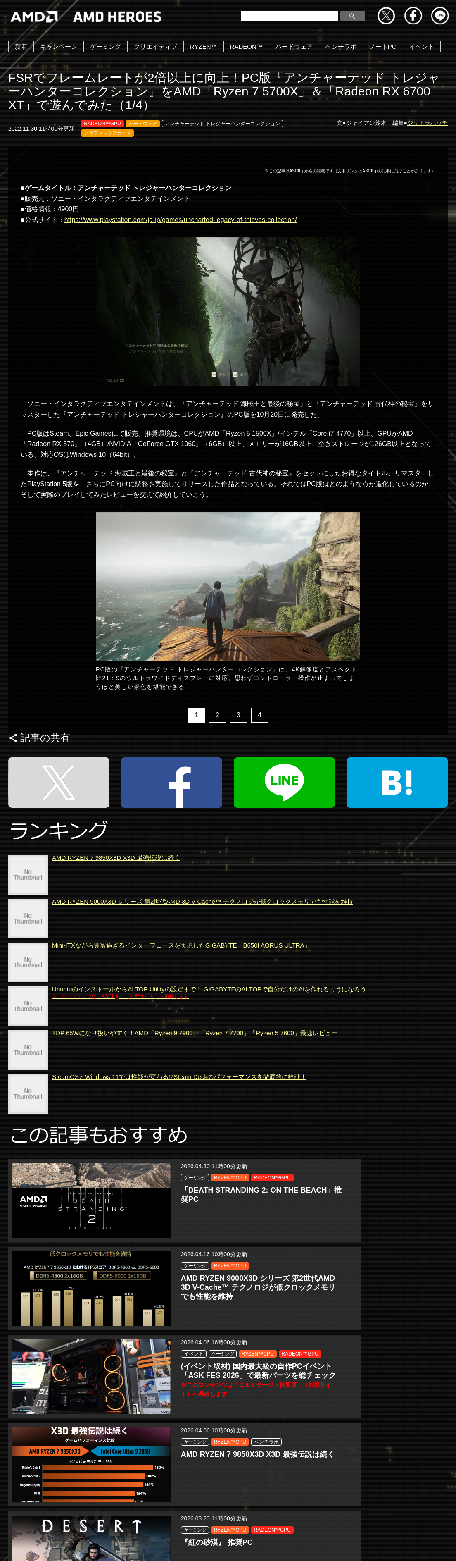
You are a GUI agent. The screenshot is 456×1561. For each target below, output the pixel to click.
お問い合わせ (25, 1545)
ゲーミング (105, 46)
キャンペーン (58, 46)
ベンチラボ (340, 46)
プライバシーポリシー (132, 1545)
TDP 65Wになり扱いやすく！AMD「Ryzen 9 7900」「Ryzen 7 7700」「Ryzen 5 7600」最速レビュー (194, 1099)
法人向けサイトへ (313, 1545)
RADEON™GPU (102, 124)
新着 (21, 46)
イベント (421, 46)
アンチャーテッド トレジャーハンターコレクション (222, 124)
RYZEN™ (203, 46)
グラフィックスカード (107, 133)
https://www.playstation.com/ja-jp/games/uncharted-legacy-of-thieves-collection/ (180, 219)
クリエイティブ (155, 46)
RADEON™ (246, 46)
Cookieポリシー (199, 1545)
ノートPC (383, 46)
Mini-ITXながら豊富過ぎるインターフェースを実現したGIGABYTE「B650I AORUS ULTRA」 (181, 1011)
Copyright (73, 1545)
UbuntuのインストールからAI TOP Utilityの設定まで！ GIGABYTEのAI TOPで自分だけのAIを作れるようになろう (209, 1058)
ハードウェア (294, 46)
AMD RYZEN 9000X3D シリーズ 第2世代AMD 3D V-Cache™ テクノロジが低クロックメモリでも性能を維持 (202, 967)
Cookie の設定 (371, 1545)
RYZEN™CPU (97, 1193)
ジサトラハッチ (427, 122)
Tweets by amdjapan (31, 1496)
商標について (254, 1545)
